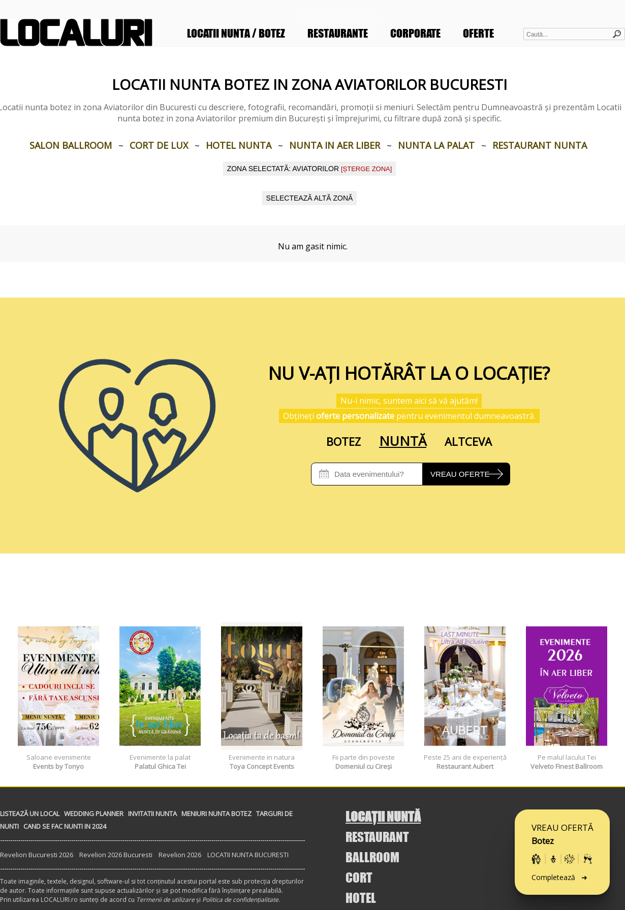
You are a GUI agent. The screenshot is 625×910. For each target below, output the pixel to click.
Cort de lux (159, 145)
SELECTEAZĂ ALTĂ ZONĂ (309, 198)
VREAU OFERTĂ (562, 856)
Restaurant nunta (539, 145)
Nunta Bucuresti (323, 16)
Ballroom (369, 16)
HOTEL (361, 897)
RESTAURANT (377, 836)
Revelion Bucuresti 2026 (36, 854)
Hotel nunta (238, 145)
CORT (359, 877)
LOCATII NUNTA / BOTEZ (236, 33)
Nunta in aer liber (334, 145)
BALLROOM (372, 857)
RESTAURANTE (337, 33)
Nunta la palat (436, 145)
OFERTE (478, 33)
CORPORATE (415, 33)
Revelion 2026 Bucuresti (115, 854)
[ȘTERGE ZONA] (366, 169)
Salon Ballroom (70, 145)
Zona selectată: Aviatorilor (309, 169)
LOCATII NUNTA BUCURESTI (248, 854)
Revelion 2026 (180, 854)
